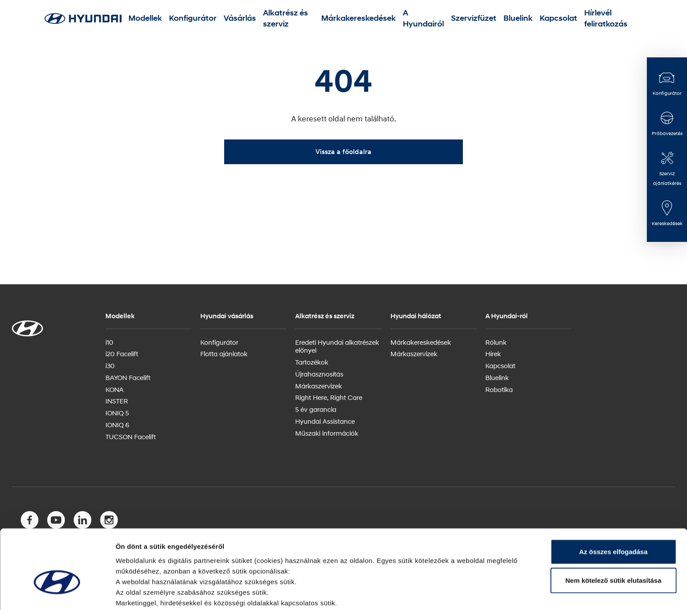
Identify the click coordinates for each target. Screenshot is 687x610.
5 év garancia (315, 409)
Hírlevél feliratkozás (578, 18)
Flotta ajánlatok (224, 354)
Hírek (493, 354)
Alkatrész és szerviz (295, 18)
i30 (110, 365)
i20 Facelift (121, 354)
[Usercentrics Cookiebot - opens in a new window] (57, 592)
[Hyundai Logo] (83, 18)
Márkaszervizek (318, 386)
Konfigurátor (209, 18)
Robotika (499, 389)
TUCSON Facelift (130, 437)
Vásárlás (247, 18)
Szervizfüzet (459, 18)
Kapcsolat (528, 18)
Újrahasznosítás (319, 374)
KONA (114, 389)
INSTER (116, 401)
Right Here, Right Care (328, 397)
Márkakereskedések (360, 18)
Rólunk (496, 342)
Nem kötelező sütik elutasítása (613, 528)
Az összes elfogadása (613, 499)
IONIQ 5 (117, 413)
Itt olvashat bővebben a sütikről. (167, 592)
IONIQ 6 (117, 425)
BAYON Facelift (127, 377)
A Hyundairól (416, 18)
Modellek (170, 18)
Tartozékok (311, 362)
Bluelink (495, 18)
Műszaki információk (326, 433)
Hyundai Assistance (325, 421)
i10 (109, 342)
